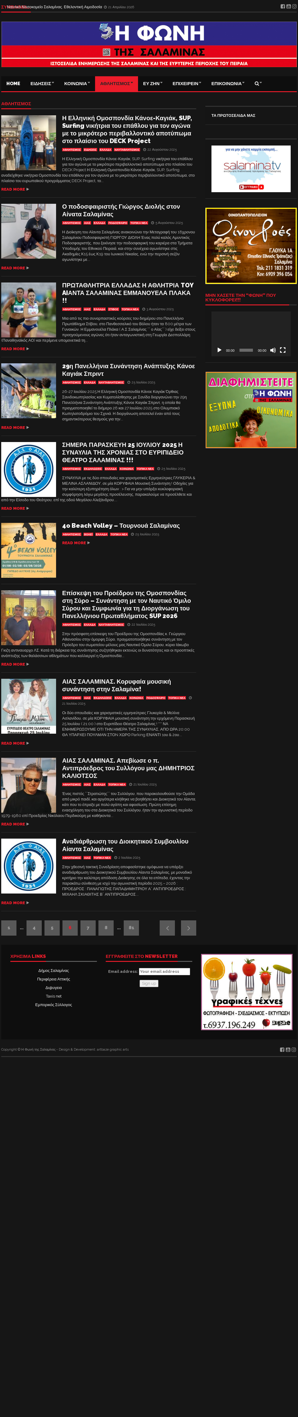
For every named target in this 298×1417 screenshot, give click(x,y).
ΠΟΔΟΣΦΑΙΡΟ (117, 223)
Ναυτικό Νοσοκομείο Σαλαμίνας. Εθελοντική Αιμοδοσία (55, 7)
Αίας (87, 223)
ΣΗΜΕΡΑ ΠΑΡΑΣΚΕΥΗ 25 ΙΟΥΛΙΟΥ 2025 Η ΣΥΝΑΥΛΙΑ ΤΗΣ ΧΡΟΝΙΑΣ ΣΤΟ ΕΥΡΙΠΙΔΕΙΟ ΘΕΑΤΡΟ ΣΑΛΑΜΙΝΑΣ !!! (122, 452)
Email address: (149, 971)
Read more (13, 189)
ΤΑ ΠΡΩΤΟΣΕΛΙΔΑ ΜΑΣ (233, 115)
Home (13, 83)
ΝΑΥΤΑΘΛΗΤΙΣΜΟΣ (127, 149)
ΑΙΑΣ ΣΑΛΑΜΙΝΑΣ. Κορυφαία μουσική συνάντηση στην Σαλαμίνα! (116, 685)
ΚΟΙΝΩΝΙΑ (75, 83)
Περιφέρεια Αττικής (53, 979)
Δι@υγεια (53, 987)
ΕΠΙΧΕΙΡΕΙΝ (185, 83)
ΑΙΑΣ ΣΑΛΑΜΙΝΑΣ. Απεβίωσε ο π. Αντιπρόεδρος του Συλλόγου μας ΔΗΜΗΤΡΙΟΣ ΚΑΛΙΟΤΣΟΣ (128, 768)
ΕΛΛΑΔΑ (105, 149)
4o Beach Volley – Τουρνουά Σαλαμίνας (121, 525)
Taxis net (54, 996)
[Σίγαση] (273, 350)
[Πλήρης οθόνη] (283, 350)
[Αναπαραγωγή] (219, 350)
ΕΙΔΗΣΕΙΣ (40, 83)
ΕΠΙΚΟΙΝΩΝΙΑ (226, 83)
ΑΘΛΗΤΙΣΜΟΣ (115, 83)
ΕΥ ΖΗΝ (151, 83)
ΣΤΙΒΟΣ (113, 309)
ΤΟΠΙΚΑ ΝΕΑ (138, 223)
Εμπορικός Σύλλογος (53, 1004)
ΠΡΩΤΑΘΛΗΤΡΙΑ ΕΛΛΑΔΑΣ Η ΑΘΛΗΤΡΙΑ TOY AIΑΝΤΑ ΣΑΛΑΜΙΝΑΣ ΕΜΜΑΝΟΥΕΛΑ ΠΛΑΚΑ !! (127, 293)
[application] (251, 333)
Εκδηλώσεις (93, 468)
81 (131, 927)
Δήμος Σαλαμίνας (53, 970)
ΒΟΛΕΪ (88, 534)
